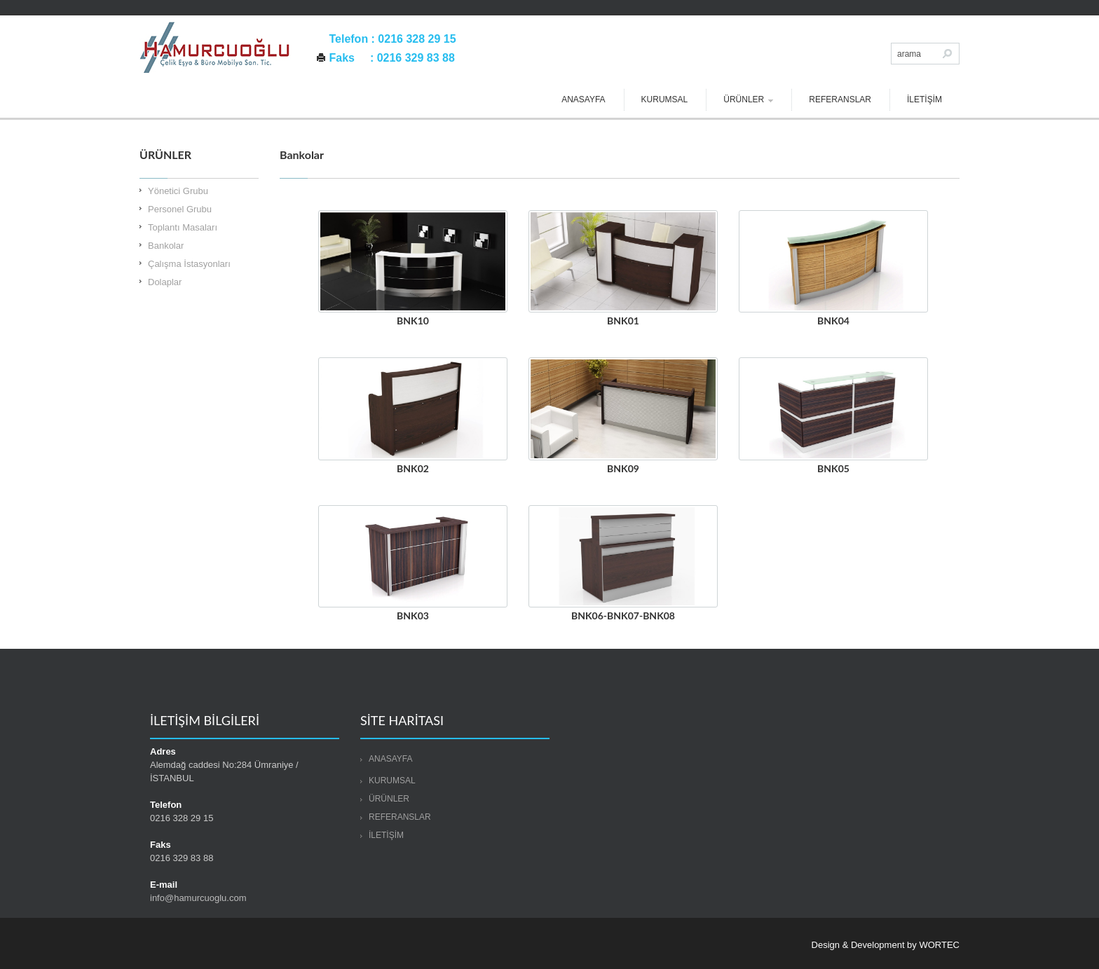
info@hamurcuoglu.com (198, 898)
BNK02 (413, 468)
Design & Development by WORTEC (886, 945)
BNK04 (833, 321)
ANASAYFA (583, 99)
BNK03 (413, 615)
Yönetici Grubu (178, 191)
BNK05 (833, 468)
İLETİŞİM (924, 99)
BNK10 (413, 321)
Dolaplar (165, 282)
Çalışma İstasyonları (189, 264)
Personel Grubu (180, 209)
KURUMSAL (664, 99)
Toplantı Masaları (182, 227)
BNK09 (623, 468)
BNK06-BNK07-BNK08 (623, 615)
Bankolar (166, 245)
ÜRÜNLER (748, 99)
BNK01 (623, 321)
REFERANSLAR (840, 99)
